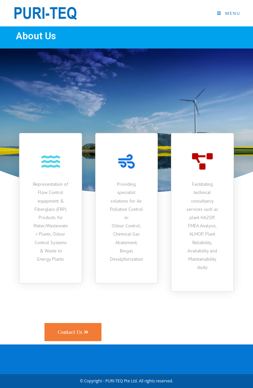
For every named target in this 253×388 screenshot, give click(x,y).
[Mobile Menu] (228, 13)
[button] (72, 332)
